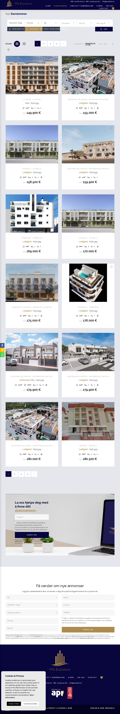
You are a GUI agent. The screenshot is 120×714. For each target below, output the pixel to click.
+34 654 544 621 (93, 1)
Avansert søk (34, 29)
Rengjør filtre (17, 29)
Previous (9, 75)
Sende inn (32, 535)
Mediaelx (109, 708)
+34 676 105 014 (78, 1)
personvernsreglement (22, 527)
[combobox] (15, 23)
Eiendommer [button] (60, 6)
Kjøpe (100, 6)
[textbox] (16, 23)
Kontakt (104, 8)
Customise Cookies (30, 704)
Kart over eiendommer (52, 29)
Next (55, 75)
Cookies (61, 708)
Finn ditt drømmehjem (82, 6)
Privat (52, 708)
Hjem (48, 6)
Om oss (109, 6)
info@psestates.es (108, 1)
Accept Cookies (13, 704)
